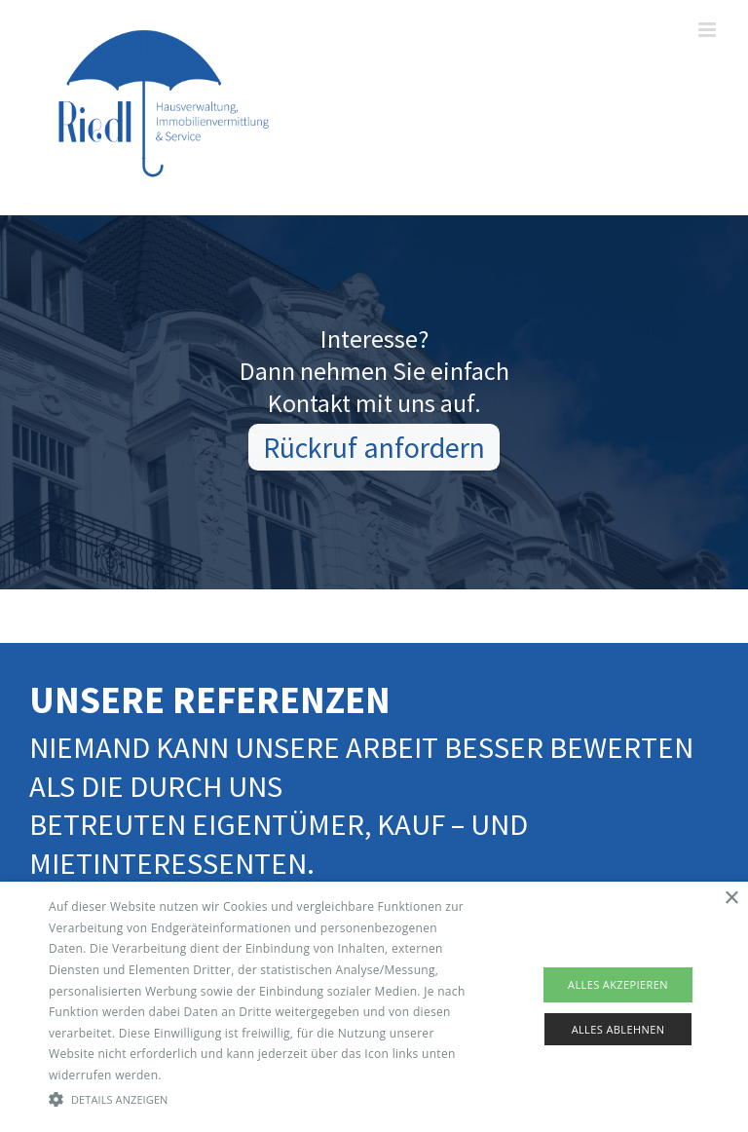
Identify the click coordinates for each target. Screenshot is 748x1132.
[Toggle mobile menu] (708, 29)
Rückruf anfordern (374, 450)
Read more (196, 1075)
